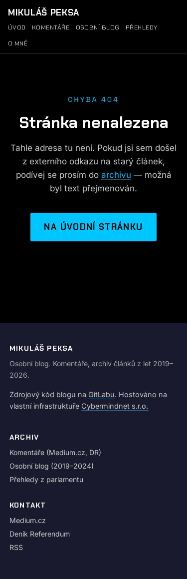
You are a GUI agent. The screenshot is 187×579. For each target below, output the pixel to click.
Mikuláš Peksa (43, 12)
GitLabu (101, 394)
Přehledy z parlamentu (46, 479)
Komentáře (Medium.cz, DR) (55, 452)
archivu (116, 175)
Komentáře (51, 27)
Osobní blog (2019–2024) (51, 466)
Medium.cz (27, 520)
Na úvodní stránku (93, 226)
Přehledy (142, 27)
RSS (16, 547)
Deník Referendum (39, 534)
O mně (18, 43)
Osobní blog (98, 27)
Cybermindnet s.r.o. (114, 406)
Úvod (17, 27)
